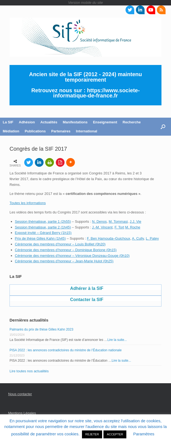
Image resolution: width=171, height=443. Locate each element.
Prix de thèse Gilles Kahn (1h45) (40, 238)
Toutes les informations (28, 203)
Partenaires (61, 131)
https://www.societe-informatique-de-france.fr (96, 93)
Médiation (11, 131)
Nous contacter (20, 394)
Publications (35, 131)
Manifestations (75, 122)
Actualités (48, 122)
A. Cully (138, 238)
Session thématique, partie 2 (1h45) (43, 227)
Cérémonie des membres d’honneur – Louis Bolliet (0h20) (60, 244)
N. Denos (99, 221)
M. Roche (132, 227)
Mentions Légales (22, 413)
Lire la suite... (117, 340)
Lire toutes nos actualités (29, 371)
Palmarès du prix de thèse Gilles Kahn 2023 (41, 329)
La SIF (8, 122)
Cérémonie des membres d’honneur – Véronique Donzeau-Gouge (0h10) (72, 256)
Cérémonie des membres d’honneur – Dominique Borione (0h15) (66, 250)
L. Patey (152, 238)
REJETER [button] (92, 434)
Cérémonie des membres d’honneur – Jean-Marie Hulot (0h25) (64, 261)
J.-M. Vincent (102, 227)
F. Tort (119, 227)
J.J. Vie (135, 221)
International (86, 131)
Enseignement (105, 122)
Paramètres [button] (143, 434)
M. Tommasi (118, 221)
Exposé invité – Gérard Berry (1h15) (43, 233)
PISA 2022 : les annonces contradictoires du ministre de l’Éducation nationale (66, 350)
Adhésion (27, 122)
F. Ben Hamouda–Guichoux (108, 238)
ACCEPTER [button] (115, 434)
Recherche (132, 122)
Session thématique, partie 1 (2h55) (43, 221)
